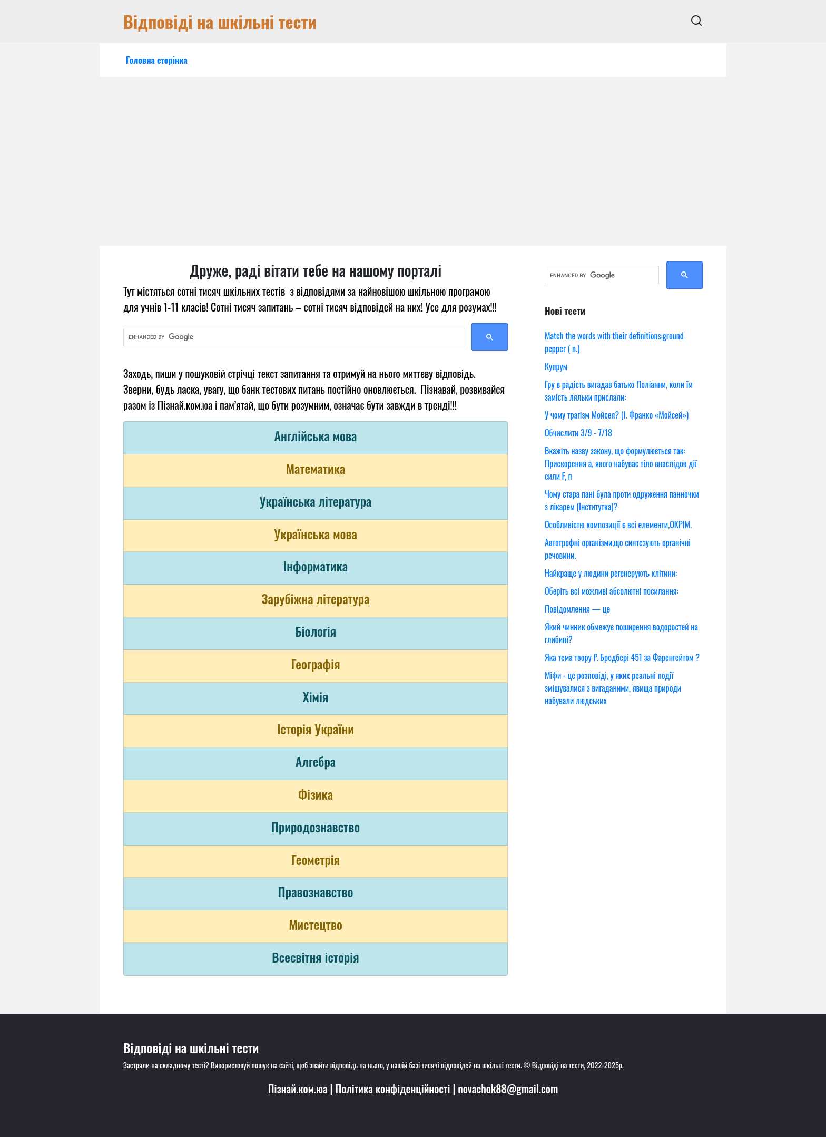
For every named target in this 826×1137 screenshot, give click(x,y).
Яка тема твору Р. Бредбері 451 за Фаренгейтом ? (622, 657)
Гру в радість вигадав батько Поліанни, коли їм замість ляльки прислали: (619, 390)
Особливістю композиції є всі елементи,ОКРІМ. (618, 524)
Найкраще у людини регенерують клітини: (611, 573)
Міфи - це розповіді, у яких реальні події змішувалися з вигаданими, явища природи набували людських (613, 688)
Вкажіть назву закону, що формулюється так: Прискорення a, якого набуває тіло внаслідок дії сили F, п (621, 463)
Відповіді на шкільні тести (220, 21)
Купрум (556, 366)
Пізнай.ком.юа (298, 1088)
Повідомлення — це (577, 608)
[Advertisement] (413, 166)
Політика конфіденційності (392, 1088)
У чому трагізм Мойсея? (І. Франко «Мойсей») (617, 415)
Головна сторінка (157, 60)
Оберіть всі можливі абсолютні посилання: (611, 591)
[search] (293, 337)
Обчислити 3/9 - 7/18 (578, 432)
